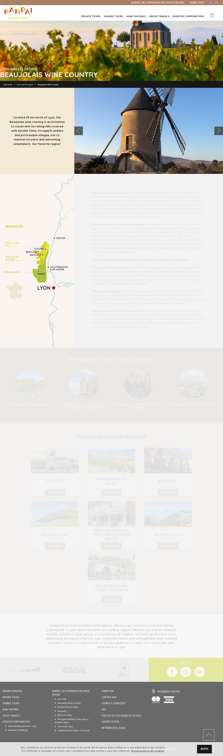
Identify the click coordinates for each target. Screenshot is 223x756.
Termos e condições (114, 703)
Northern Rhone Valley (66, 707)
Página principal (12, 691)
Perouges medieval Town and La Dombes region (71, 721)
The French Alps (64, 726)
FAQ (104, 709)
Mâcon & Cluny (63, 715)
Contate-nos (109, 697)
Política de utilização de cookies (122, 715)
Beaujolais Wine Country (67, 703)
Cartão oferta (110, 721)
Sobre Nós (108, 691)
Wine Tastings (11, 709)
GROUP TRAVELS (11, 715)
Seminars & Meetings (16, 730)
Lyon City (60, 699)
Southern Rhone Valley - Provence (72, 730)
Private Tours (11, 697)
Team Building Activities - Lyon (21, 726)
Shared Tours (11, 703)
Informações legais (114, 728)
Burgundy (60, 711)
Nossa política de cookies (147, 751)
